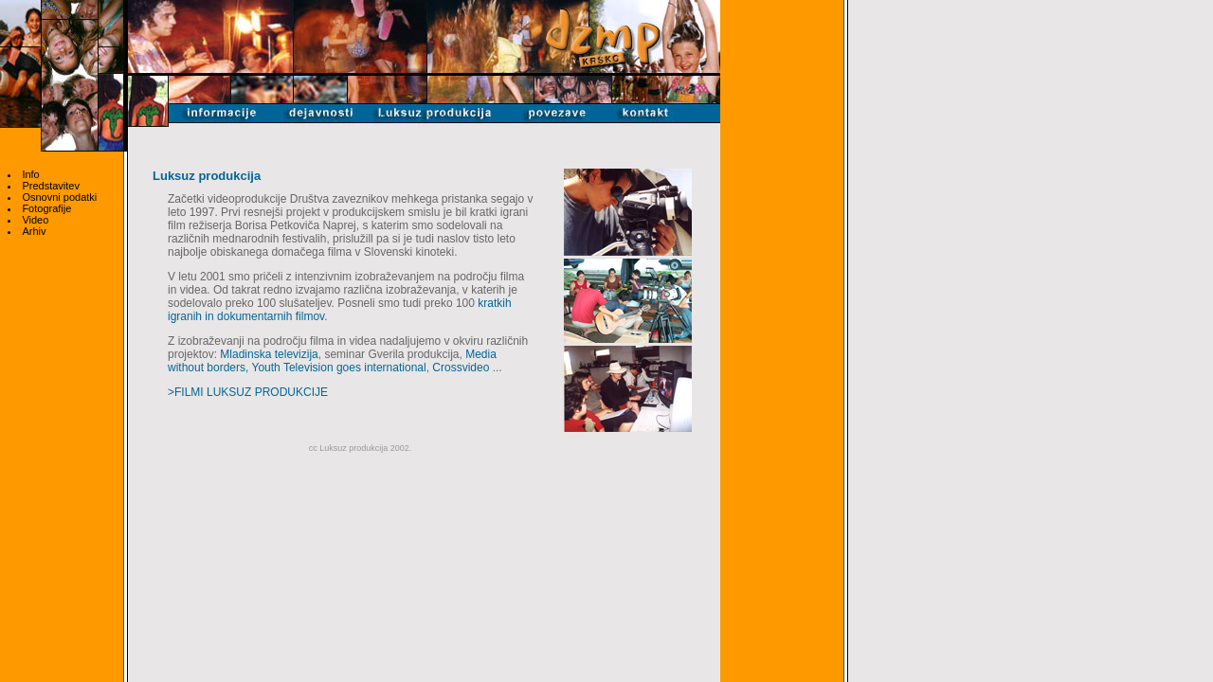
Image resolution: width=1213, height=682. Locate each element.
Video (35, 219)
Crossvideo (460, 367)
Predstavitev (51, 185)
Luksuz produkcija (207, 176)
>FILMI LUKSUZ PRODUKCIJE (248, 392)
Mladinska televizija (268, 354)
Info (30, 174)
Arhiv (33, 231)
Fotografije (46, 208)
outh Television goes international (341, 367)
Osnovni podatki (59, 197)
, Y (251, 367)
